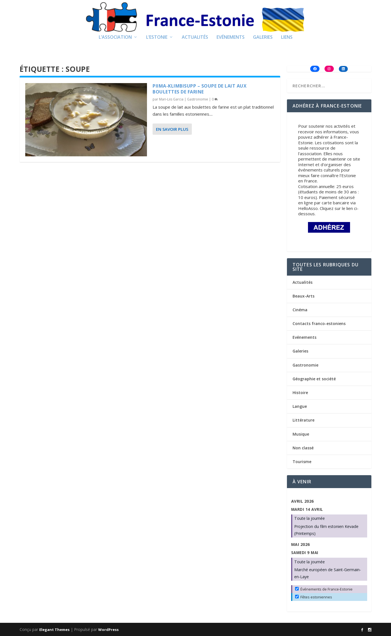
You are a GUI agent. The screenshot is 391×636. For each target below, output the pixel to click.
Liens (287, 37)
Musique (301, 434)
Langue (300, 406)
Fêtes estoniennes (313, 597)
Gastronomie (197, 99)
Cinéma (300, 309)
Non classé (303, 447)
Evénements (231, 37)
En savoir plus (172, 129)
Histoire (300, 392)
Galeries (263, 37)
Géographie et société (314, 378)
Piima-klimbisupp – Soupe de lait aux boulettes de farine (200, 89)
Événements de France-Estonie (324, 589)
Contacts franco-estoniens (319, 323)
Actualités (195, 37)
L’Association (115, 37)
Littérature (303, 420)
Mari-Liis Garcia (171, 99)
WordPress (108, 629)
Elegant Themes (54, 629)
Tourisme (302, 461)
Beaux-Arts (303, 296)
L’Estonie (156, 37)
